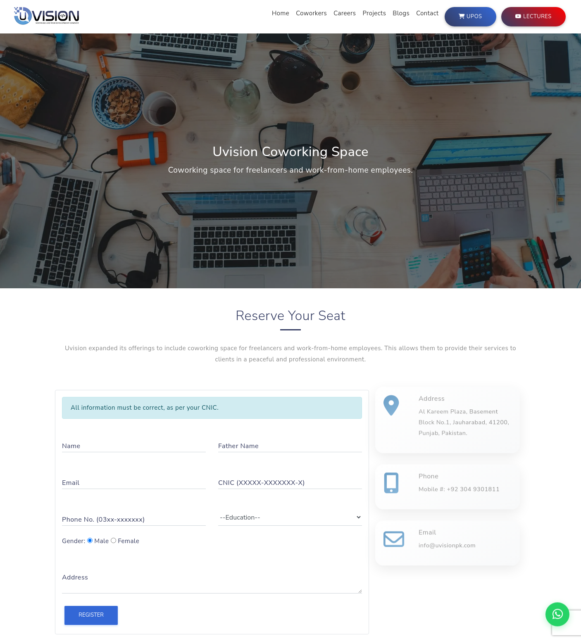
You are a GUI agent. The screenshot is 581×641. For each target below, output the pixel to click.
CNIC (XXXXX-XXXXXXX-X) (261, 482)
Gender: (74, 541)
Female (125, 541)
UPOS (470, 16)
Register (91, 615)
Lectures (533, 16)
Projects (374, 13)
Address (75, 577)
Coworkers (311, 13)
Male (98, 541)
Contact (427, 13)
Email (70, 482)
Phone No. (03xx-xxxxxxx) (103, 519)
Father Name (238, 446)
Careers (344, 13)
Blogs (401, 13)
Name (71, 446)
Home (280, 13)
